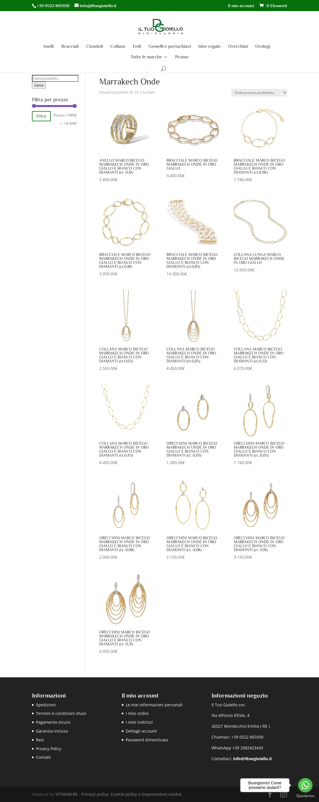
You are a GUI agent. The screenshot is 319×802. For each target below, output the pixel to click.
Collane (117, 46)
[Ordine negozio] (259, 93)
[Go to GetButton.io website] (305, 796)
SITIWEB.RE (66, 794)
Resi (40, 739)
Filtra (41, 116)
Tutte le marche (146, 57)
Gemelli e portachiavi (170, 46)
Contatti (43, 757)
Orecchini (238, 46)
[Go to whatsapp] (305, 785)
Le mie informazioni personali (154, 704)
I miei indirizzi (139, 722)
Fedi (137, 46)
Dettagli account (141, 731)
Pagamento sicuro (53, 722)
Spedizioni (46, 704)
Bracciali (70, 46)
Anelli (48, 46)
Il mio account (241, 5)
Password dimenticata (147, 739)
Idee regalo (209, 46)
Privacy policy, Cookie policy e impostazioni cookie (131, 794)
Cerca (39, 85)
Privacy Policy (48, 748)
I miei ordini (137, 713)
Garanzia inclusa (52, 731)
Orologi (262, 46)
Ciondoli (94, 46)
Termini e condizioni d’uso (61, 713)
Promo (181, 57)
